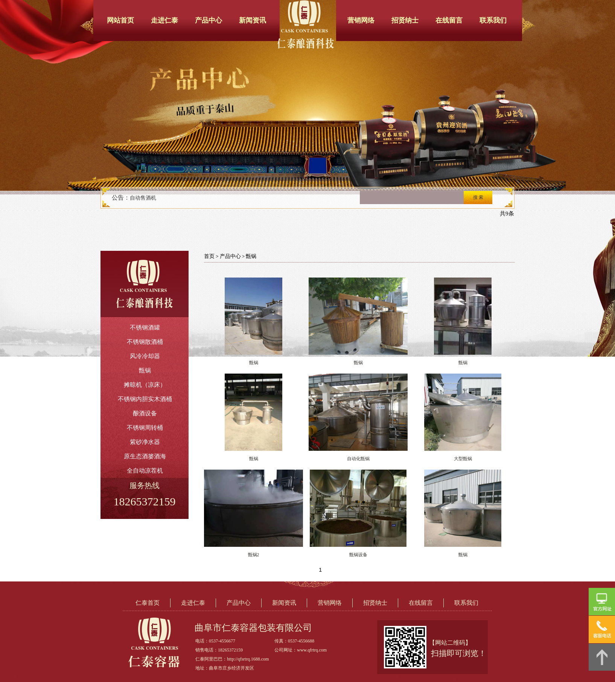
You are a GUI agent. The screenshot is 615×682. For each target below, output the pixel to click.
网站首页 (120, 20)
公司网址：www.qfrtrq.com (300, 650)
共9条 (507, 214)
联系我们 (493, 20)
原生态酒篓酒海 (145, 456)
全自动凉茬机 (145, 470)
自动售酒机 (143, 198)
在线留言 (449, 20)
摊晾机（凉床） (145, 384)
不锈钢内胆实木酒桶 (145, 399)
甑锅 (145, 370)
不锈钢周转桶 (145, 427)
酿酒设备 (145, 413)
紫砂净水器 (145, 442)
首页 (209, 256)
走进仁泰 (164, 20)
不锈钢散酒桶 (145, 342)
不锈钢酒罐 (145, 327)
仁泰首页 (147, 603)
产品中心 (208, 20)
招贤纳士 (405, 20)
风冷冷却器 (145, 356)
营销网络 (360, 20)
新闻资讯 (252, 20)
